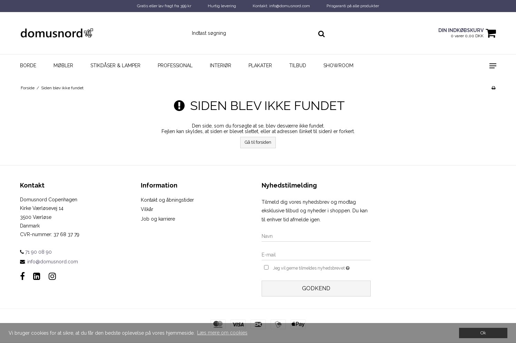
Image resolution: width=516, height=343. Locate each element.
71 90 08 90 (36, 252)
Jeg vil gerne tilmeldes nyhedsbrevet (321, 267)
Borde (28, 65)
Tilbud (297, 65)
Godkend (316, 288)
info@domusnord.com (52, 261)
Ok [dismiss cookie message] (483, 332)
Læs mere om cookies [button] (222, 332)
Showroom (338, 65)
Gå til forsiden (258, 142)
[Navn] (316, 236)
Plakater (260, 65)
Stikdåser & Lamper (115, 65)
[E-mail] (316, 254)
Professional (175, 65)
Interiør (220, 65)
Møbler (63, 65)
